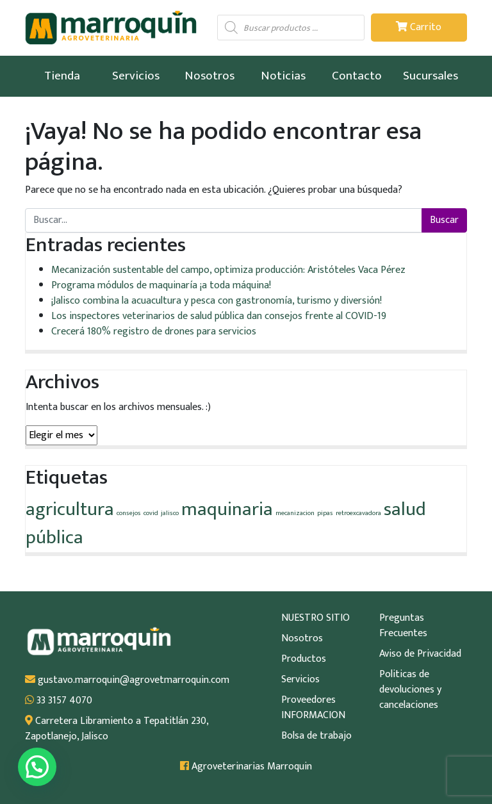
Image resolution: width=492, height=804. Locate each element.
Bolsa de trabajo (316, 736)
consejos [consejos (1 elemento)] (129, 513)
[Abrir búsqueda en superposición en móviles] (291, 27)
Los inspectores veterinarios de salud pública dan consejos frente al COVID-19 (218, 316)
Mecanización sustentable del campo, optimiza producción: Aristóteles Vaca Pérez (228, 270)
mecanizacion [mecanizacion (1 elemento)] (295, 513)
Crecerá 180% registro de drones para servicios (153, 331)
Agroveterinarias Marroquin (246, 767)
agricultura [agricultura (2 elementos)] (70, 509)
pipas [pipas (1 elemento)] (325, 513)
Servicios (136, 75)
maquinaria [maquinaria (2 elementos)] (227, 509)
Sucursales (430, 75)
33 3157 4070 (58, 701)
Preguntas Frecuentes (403, 626)
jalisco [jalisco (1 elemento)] (170, 513)
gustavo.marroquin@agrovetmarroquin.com (127, 680)
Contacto (357, 75)
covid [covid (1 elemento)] (151, 513)
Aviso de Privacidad (420, 654)
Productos (303, 659)
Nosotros (209, 75)
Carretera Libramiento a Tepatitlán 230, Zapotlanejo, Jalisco (116, 729)
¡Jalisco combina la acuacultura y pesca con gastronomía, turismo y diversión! (216, 300)
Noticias (283, 75)
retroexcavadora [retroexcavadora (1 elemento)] (358, 513)
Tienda (62, 75)
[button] (37, 767)
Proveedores (308, 700)
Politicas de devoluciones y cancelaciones (410, 690)
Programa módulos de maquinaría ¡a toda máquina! (161, 285)
